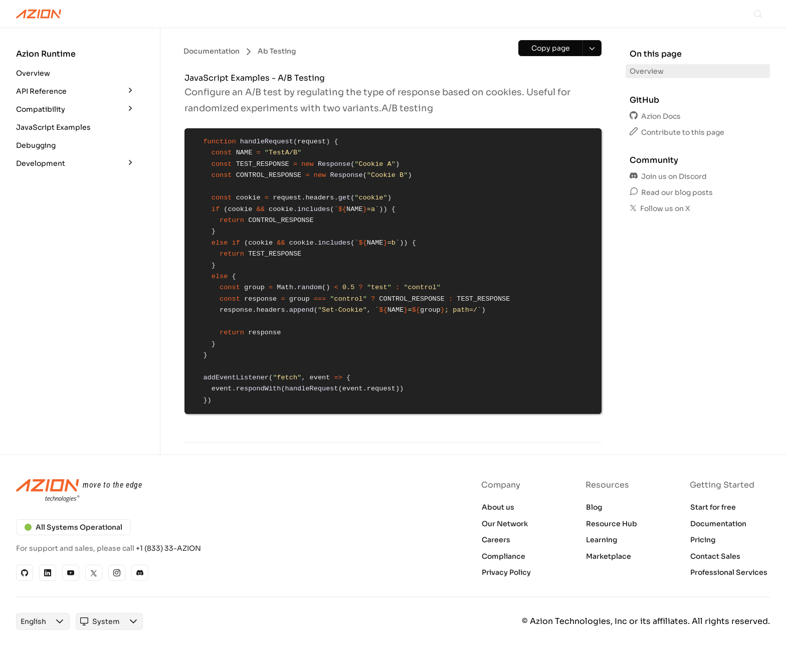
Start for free (713, 507)
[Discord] (139, 573)
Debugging (36, 145)
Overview (33, 73)
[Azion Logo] (38, 14)
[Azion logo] (198, 491)
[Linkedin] (47, 573)
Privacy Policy (506, 572)
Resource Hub (611, 523)
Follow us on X (660, 208)
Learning (602, 539)
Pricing (703, 539)
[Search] (758, 14)
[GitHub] (24, 573)
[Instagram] (116, 573)
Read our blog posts (671, 192)
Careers (496, 539)
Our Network (505, 523)
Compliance (503, 556)
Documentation (718, 523)
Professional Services (728, 572)
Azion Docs (655, 116)
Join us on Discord (668, 176)
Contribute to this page (677, 132)
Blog (594, 507)
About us (498, 507)
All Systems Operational (73, 527)
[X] (93, 573)
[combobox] (33, 621)
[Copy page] (550, 48)
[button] (76, 65)
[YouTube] (70, 573)
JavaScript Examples (53, 127)
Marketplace (608, 556)
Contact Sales (715, 556)
